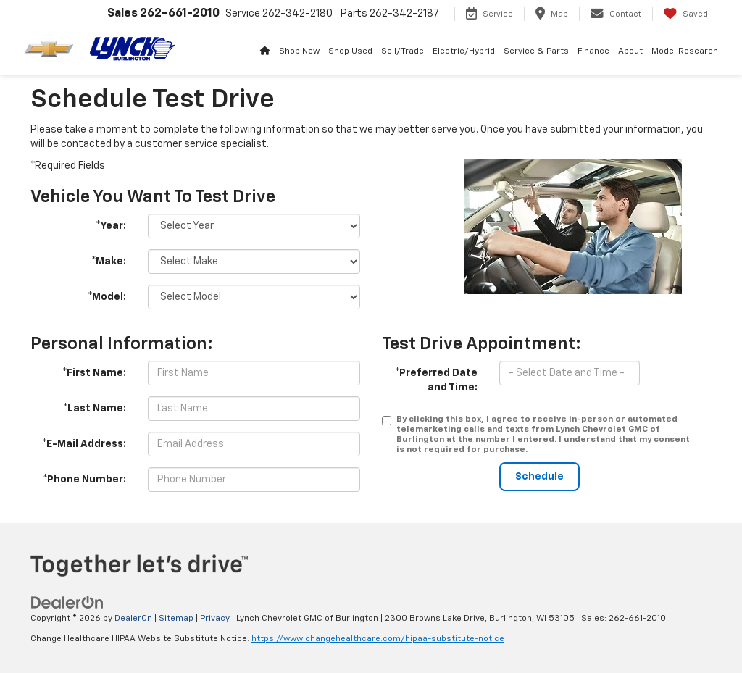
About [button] (630, 51)
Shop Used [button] (350, 51)
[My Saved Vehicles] (685, 14)
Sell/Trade (402, 51)
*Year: (111, 226)
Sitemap (176, 618)
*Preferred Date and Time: (436, 380)
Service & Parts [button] (536, 51)
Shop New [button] (299, 51)
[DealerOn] (67, 602)
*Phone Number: (84, 480)
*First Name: (94, 373)
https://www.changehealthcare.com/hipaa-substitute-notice (377, 639)
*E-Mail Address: (84, 444)
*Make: (108, 261)
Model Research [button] (684, 51)
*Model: (107, 297)
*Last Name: (94, 409)
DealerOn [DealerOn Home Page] (133, 618)
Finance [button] (593, 51)
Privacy (215, 618)
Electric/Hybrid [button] (464, 51)
